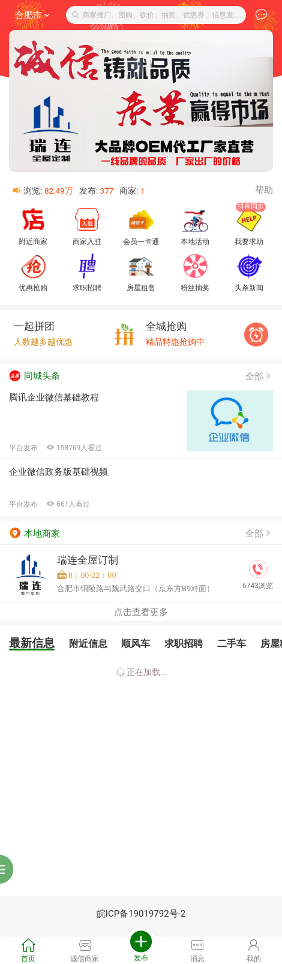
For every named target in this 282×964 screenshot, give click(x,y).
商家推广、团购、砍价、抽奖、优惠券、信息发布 (156, 15)
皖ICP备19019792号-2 (141, 913)
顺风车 (135, 643)
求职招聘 (183, 643)
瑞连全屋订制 (87, 560)
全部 (259, 376)
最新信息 (32, 643)
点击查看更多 (141, 612)
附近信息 (88, 643)
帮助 (264, 190)
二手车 (231, 643)
